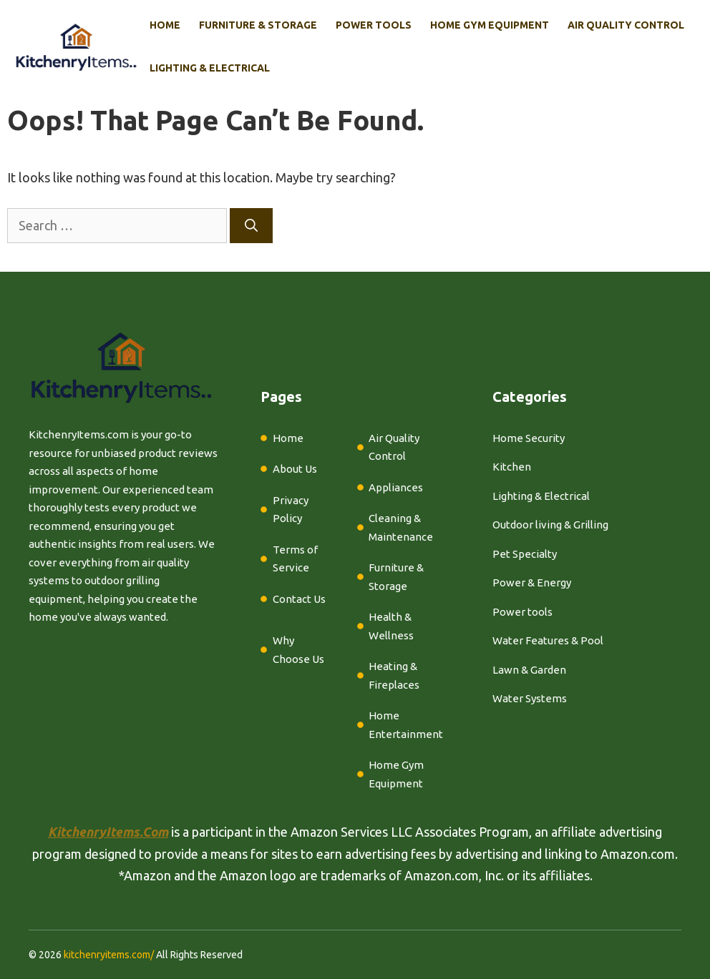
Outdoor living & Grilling (550, 524)
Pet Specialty (524, 554)
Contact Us (299, 599)
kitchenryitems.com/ (109, 954)
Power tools (522, 612)
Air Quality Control (626, 25)
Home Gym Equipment (489, 25)
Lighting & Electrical (210, 68)
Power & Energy (531, 582)
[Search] (251, 225)
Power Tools (374, 25)
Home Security (528, 438)
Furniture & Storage (258, 25)
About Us (295, 469)
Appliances (396, 487)
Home (165, 25)
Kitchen (511, 467)
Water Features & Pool (547, 640)
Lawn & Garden (529, 670)
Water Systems (529, 698)
